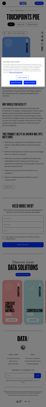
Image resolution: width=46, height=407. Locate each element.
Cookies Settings (22, 77)
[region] (23, 72)
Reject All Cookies (16, 82)
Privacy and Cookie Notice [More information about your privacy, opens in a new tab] (15, 72)
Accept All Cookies (30, 82)
